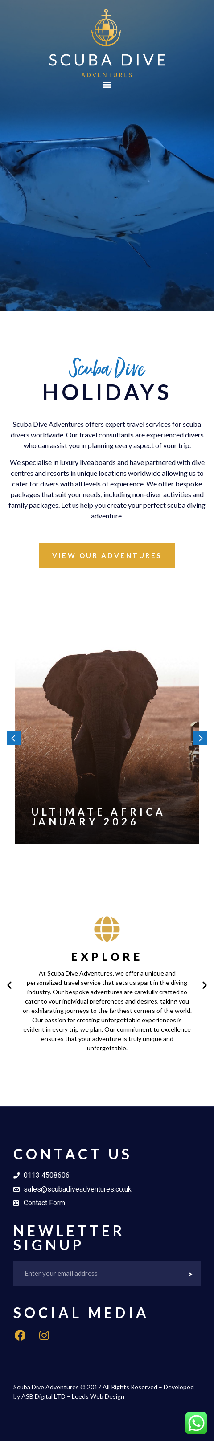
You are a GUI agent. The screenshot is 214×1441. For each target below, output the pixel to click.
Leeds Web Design (98, 1396)
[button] (107, 84)
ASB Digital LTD (43, 1396)
